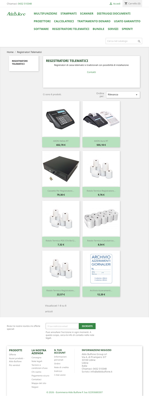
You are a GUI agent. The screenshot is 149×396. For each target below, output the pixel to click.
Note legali (37, 361)
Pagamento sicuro (40, 375)
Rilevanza (123, 94)
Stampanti (69, 13)
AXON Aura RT (101, 141)
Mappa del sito (39, 383)
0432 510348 (25, 3)
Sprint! (127, 29)
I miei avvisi (60, 374)
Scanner (86, 13)
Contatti (91, 72)
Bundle (98, 29)
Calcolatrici (64, 21)
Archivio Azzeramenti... (101, 290)
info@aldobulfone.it (101, 371)
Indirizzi (58, 371)
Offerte (12, 354)
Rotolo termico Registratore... (101, 190)
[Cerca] (124, 41)
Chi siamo (36, 371)
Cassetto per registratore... (61, 190)
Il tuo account (59, 351)
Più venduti (14, 365)
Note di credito (61, 367)
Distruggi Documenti (113, 13)
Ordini (57, 363)
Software (41, 29)
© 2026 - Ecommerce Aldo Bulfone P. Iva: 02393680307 (74, 392)
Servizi (113, 29)
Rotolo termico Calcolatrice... (101, 240)
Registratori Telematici (70, 29)
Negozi (35, 387)
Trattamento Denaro (93, 21)
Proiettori (42, 21)
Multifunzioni (45, 13)
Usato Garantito (127, 21)
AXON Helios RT (61, 141)
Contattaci (36, 379)
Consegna (36, 357)
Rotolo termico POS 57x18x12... (61, 240)
